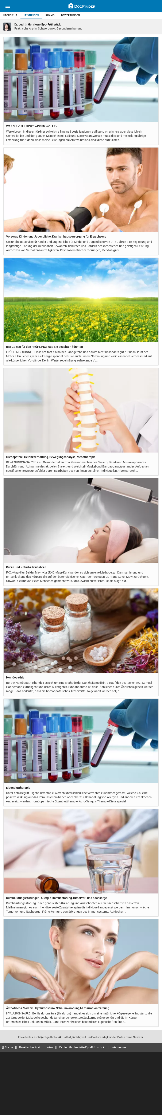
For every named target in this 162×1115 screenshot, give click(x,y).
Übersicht (10, 15)
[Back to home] (81, 6)
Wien (50, 1047)
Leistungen (31, 15)
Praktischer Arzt (29, 1047)
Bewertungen (70, 15)
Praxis (50, 15)
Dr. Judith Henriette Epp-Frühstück (81, 1047)
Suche (7, 1047)
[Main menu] (7, 7)
